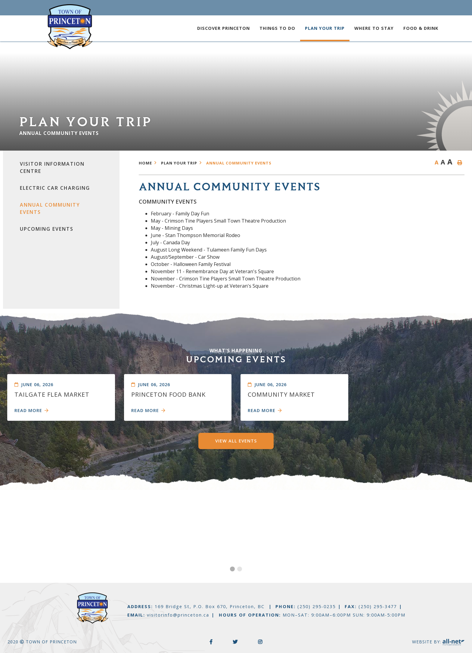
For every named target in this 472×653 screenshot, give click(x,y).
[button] (232, 569)
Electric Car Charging (55, 188)
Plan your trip (325, 28)
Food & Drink (420, 28)
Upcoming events (46, 229)
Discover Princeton (223, 28)
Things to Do (277, 28)
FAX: (371, 606)
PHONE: (305, 606)
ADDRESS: (196, 606)
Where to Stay (374, 28)
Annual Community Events (50, 208)
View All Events (236, 441)
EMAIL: (168, 615)
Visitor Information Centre (52, 167)
